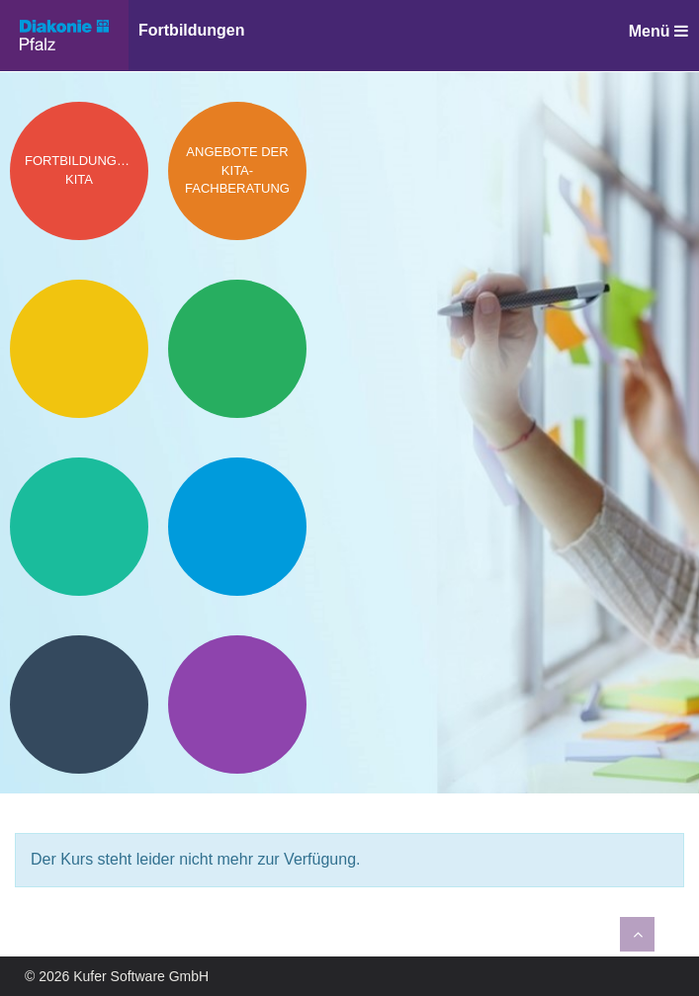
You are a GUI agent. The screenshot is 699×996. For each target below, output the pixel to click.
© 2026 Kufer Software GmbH (117, 976)
